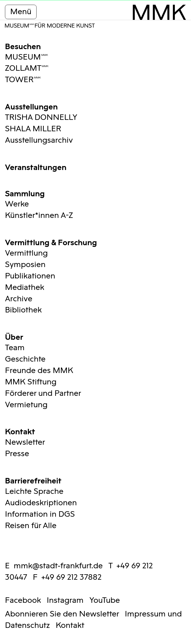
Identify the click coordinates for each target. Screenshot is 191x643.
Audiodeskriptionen (41, 503)
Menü (20, 12)
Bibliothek (23, 310)
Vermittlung (26, 253)
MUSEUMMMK (26, 57)
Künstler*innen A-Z (39, 215)
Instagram (65, 600)
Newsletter (25, 442)
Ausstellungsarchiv (39, 140)
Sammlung (25, 193)
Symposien (25, 265)
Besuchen (23, 46)
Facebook (23, 600)
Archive (18, 299)
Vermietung (26, 405)
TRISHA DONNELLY (41, 117)
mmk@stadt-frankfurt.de (58, 566)
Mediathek (24, 287)
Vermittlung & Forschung (51, 242)
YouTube (104, 600)
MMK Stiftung (30, 382)
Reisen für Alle (30, 526)
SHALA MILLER (33, 129)
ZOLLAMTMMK (27, 68)
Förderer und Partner (43, 393)
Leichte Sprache (34, 491)
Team (15, 348)
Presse (17, 454)
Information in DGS (40, 514)
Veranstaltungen (35, 167)
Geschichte (25, 359)
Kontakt (20, 431)
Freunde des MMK (39, 371)
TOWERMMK (23, 80)
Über (14, 336)
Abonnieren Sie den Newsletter (62, 614)
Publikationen (30, 276)
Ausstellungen (31, 106)
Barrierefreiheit (33, 480)
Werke (17, 204)
